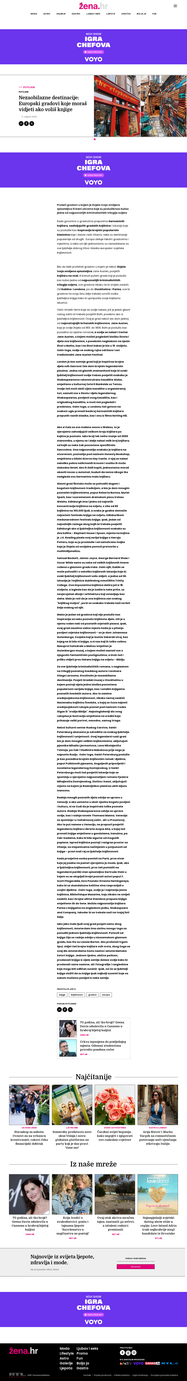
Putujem (29, 87)
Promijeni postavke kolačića (164, 1375)
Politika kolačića (122, 1375)
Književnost (77, 994)
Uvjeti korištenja (140, 1375)
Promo (82, 1353)
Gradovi (92, 994)
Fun (154, 13)
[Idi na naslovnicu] (93, 9)
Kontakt (87, 1375)
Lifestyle (126, 13)
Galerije (60, 13)
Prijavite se (135, 1266)
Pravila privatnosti (102, 1375)
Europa (106, 994)
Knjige (62, 994)
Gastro (76, 13)
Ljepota (110, 13)
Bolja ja (141, 13)
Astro (46, 13)
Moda (34, 13)
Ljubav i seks (93, 13)
